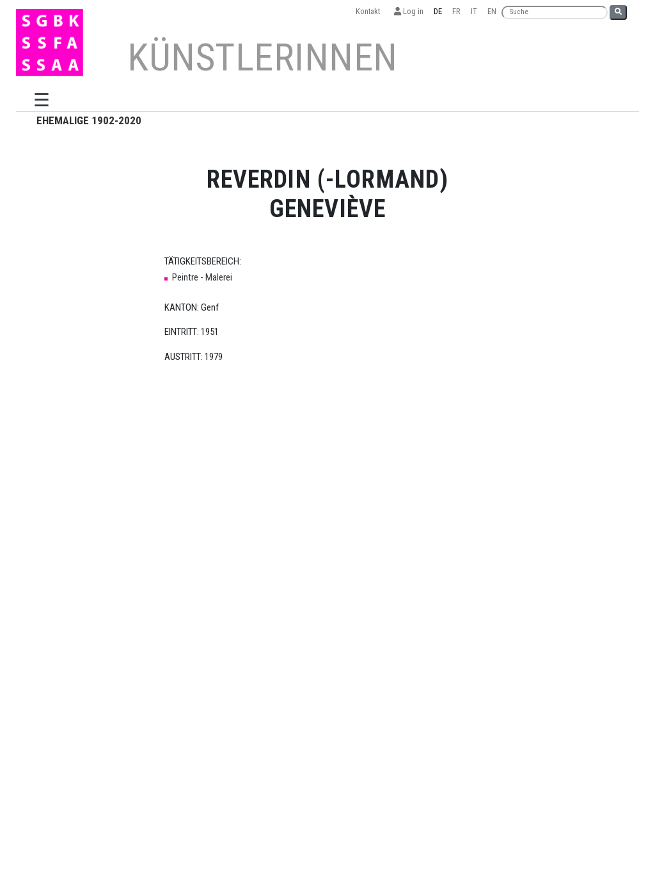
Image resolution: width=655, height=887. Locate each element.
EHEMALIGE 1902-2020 (88, 120)
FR (456, 11)
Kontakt (370, 11)
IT (474, 11)
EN (491, 11)
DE (438, 11)
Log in (408, 11)
